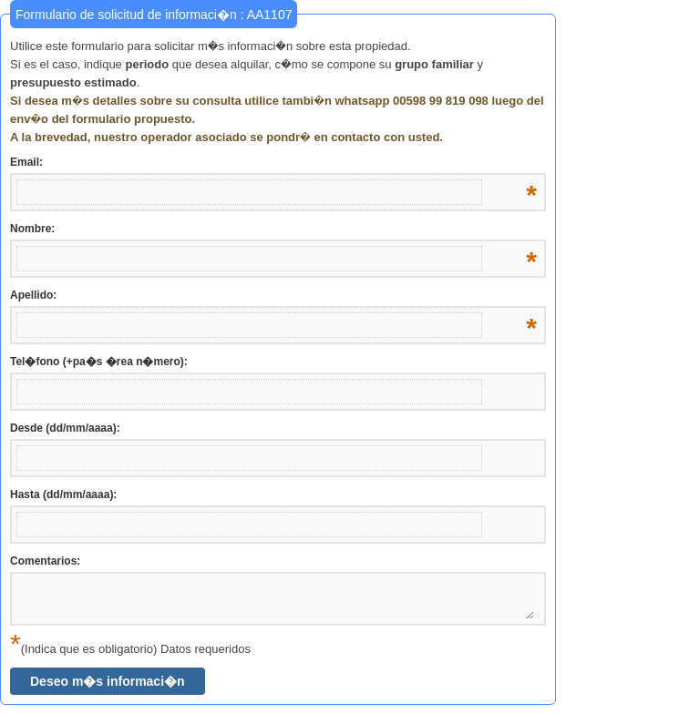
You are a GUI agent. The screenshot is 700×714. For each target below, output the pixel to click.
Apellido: (273, 296)
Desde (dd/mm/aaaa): (65, 428)
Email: (273, 163)
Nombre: (273, 229)
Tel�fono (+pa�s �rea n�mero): (99, 361)
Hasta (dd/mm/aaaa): (63, 494)
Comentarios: (45, 561)
